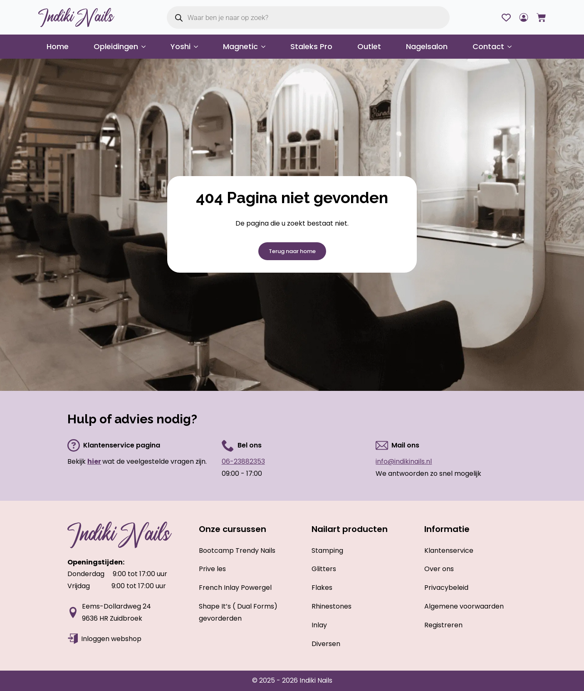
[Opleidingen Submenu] (146, 47)
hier (94, 461)
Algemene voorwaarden (464, 606)
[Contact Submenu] (512, 47)
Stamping (327, 550)
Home (58, 46)
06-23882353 (243, 461)
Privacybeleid (446, 587)
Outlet (369, 46)
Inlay (319, 625)
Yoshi (181, 46)
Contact (488, 46)
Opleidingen (116, 46)
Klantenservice (448, 550)
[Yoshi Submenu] (198, 47)
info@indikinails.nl (404, 461)
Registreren (443, 625)
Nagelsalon (427, 46)
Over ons (439, 569)
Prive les (212, 569)
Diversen (326, 644)
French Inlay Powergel (235, 587)
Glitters (324, 569)
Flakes (322, 587)
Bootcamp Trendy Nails (237, 550)
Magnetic (240, 46)
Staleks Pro (311, 46)
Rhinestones (331, 606)
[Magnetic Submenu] (266, 47)
